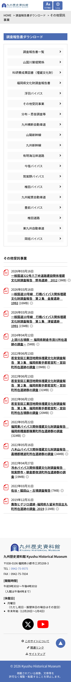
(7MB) (35, 490)
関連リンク (37, 647)
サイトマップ (37, 654)
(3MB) (38, 277)
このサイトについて (37, 641)
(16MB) (38, 298)
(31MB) (38, 385)
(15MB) (38, 321)
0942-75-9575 (19, 568)
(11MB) (39, 506)
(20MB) (38, 408)
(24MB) (39, 451)
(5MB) (39, 341)
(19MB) (38, 362)
